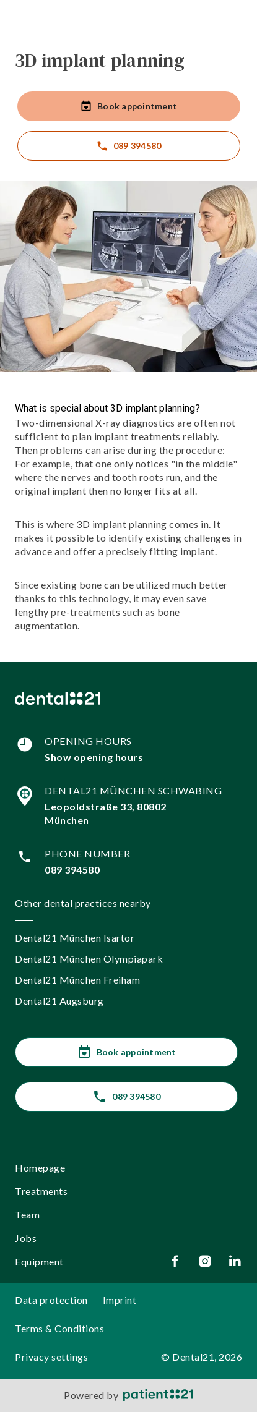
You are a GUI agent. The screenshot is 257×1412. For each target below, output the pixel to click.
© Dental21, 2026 (201, 1357)
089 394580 (129, 146)
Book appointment (128, 106)
